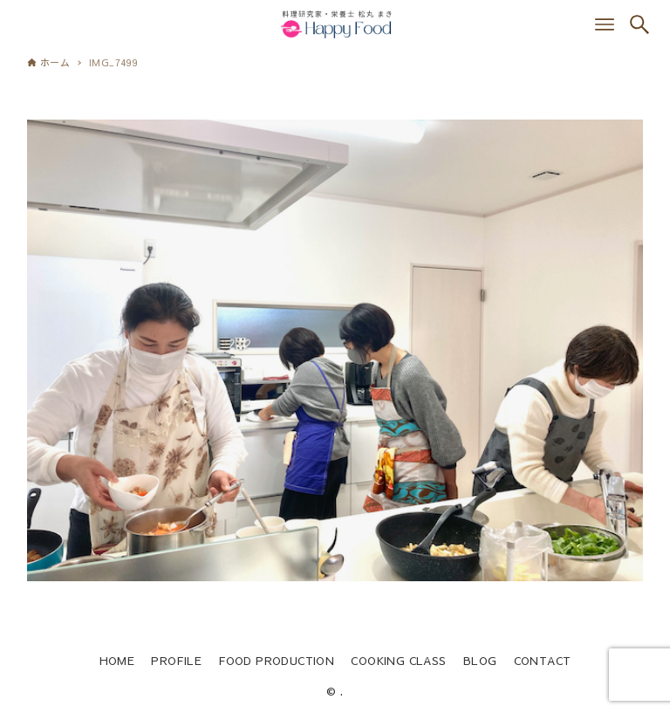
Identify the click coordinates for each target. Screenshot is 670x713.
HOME (117, 660)
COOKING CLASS (398, 660)
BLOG (480, 660)
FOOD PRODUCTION (276, 660)
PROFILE (176, 660)
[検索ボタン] (639, 24)
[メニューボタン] (604, 24)
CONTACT (542, 660)
